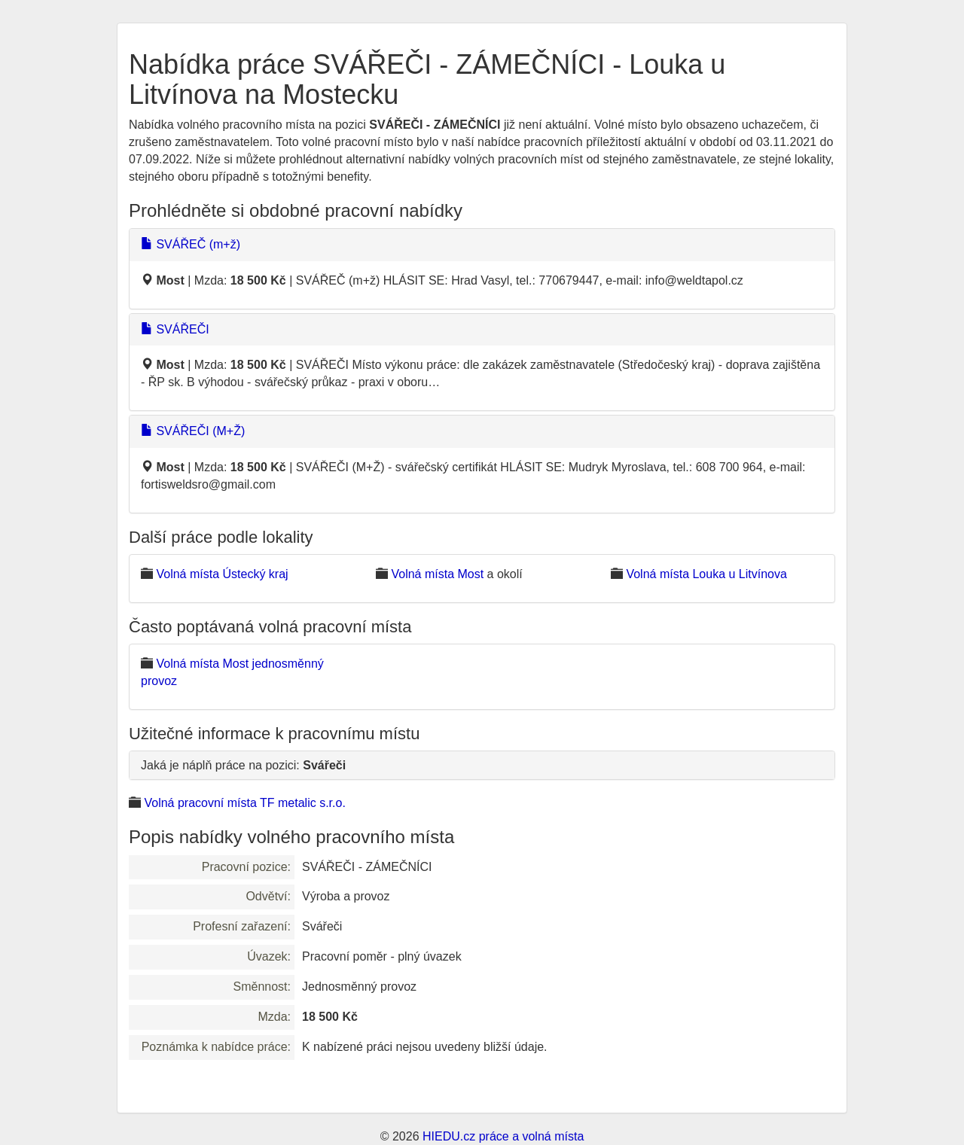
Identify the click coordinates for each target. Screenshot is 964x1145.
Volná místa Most (437, 574)
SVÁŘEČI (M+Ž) (193, 431)
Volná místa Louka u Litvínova (706, 574)
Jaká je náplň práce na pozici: (243, 765)
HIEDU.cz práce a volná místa (503, 1136)
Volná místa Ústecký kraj (222, 574)
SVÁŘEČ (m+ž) (190, 244)
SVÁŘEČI (175, 329)
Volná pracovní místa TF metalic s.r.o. (244, 802)
